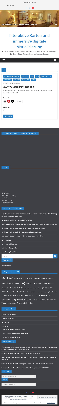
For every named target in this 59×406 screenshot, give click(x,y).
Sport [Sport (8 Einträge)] (39, 300)
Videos (33, 79)
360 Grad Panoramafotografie (12, 76)
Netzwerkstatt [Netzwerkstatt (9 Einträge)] (36, 292)
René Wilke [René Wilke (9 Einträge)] (29, 300)
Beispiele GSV (25, 76)
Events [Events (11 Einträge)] (39, 283)
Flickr (37, 76)
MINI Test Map (6, 240)
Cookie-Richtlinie (51, 403)
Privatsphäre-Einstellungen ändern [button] (14, 329)
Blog (32, 76)
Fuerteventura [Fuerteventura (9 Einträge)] (27, 288)
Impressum (5, 322)
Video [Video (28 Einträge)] (4, 303)
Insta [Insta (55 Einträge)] (4, 291)
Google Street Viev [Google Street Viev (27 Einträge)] (45, 288)
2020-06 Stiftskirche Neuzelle (18, 86)
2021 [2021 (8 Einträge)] (25, 278)
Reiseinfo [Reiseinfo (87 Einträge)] (21, 299)
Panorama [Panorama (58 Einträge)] (13, 295)
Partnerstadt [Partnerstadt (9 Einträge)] (35, 295)
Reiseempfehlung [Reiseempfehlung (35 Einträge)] (9, 299)
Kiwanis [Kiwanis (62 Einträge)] (19, 291)
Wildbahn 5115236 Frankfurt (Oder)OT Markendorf (9, 195)
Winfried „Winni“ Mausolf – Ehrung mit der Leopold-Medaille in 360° (23, 228)
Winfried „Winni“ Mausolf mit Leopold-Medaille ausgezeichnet (21, 232)
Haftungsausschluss (8, 318)
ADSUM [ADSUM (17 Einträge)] (36, 278)
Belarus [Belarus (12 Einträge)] (14, 283)
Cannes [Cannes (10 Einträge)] (28, 283)
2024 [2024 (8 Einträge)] (32, 278)
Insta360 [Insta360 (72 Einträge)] (11, 291)
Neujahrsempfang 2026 (9, 252)
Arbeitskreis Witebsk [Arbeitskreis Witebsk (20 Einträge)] (46, 278)
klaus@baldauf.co (7, 203)
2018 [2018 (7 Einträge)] (15, 278)
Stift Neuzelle (25, 79)
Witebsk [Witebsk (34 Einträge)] (20, 303)
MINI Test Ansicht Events (9, 244)
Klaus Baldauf (16, 83)
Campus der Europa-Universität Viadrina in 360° (17, 220)
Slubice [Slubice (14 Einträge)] (35, 300)
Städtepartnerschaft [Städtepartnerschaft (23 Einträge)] (48, 300)
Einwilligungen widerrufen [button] (11, 337)
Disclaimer (5, 326)
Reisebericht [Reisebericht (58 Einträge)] (45, 295)
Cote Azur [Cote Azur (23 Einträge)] (33, 283)
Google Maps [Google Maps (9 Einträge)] (34, 288)
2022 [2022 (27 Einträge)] (29, 278)
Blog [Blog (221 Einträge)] (22, 283)
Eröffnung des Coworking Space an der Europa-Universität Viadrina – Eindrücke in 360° (29, 224)
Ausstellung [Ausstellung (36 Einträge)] (6, 283)
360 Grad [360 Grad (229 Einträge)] (7, 278)
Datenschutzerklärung (9, 314)
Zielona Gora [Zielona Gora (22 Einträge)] (28, 303)
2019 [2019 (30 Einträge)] (18, 278)
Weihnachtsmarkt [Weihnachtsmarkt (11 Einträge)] (11, 303)
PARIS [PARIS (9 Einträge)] (30, 295)
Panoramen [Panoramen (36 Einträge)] (23, 295)
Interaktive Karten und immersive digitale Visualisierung (29, 41)
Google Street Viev (46, 76)
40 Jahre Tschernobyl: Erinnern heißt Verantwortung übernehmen (23, 236)
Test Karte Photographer (10, 248)
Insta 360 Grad (7, 79)
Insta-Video (17, 79)
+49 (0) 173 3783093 (8, 200)
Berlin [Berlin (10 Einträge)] (17, 283)
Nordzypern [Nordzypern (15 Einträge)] (53, 292)
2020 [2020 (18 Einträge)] (22, 278)
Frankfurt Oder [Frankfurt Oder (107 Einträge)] (15, 287)
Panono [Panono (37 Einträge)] (5, 295)
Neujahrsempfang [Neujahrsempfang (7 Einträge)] (44, 292)
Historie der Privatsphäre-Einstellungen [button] (16, 333)
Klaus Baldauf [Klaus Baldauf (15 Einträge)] (27, 292)
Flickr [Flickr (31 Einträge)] (44, 283)
